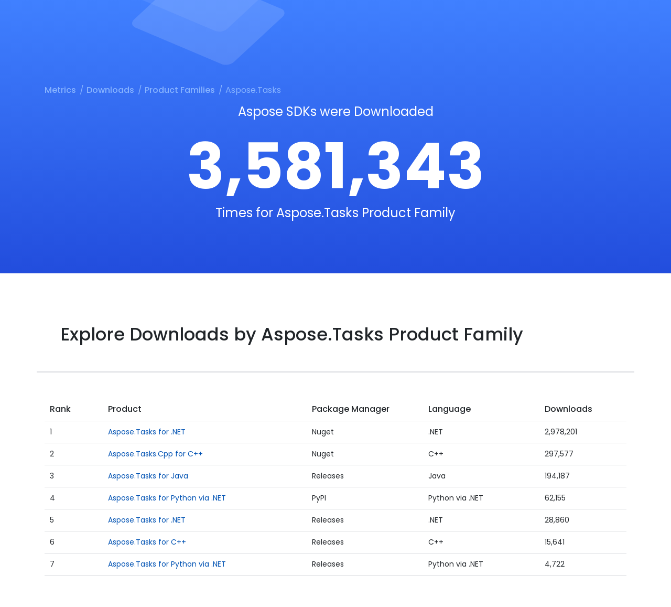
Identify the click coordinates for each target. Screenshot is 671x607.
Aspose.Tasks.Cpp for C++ (155, 454)
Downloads (110, 90)
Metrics (60, 90)
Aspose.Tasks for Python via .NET (167, 498)
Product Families (180, 90)
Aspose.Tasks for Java (148, 476)
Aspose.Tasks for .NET (147, 432)
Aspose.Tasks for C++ (147, 542)
